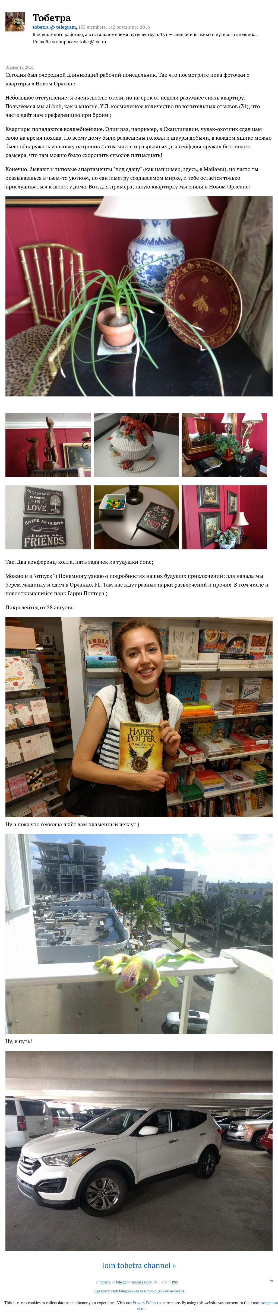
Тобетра (52, 17)
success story (141, 1282)
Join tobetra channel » (139, 1265)
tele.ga (121, 1282)
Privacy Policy (144, 1302)
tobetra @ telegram (54, 27)
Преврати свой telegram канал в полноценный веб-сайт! (139, 1291)
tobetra (104, 1282)
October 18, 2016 (19, 67)
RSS (175, 1282)
